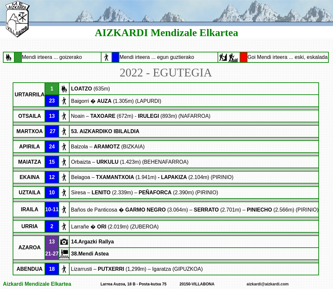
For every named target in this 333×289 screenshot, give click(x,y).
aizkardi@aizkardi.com (267, 284)
